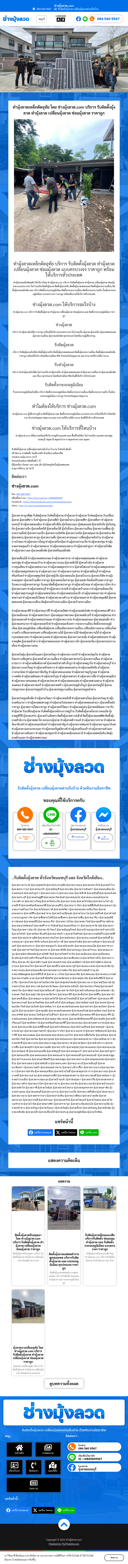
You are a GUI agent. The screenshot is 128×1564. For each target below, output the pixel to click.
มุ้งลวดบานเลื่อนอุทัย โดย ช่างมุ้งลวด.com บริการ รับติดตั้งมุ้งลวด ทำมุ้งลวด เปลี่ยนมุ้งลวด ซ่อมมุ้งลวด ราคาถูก (28, 1354)
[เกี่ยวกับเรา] (14, 1465)
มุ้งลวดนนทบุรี (78, 829)
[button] (4, 59)
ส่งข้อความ (103, 825)
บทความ (33, 1488)
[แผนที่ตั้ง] (53, 1465)
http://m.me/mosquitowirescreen (36, 505)
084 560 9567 (108, 18)
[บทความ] (33, 1483)
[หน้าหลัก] (19, 1447)
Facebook (83, 1466)
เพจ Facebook (78, 825)
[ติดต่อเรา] (33, 1465)
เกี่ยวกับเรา (14, 1470)
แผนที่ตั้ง (52, 1470)
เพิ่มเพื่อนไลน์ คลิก (51, 825)
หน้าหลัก (19, 1452)
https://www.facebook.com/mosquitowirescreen (47, 501)
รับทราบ (114, 1558)
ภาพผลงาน (48, 1452)
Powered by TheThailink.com (64, 1543)
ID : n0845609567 (51, 831)
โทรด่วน (25, 825)
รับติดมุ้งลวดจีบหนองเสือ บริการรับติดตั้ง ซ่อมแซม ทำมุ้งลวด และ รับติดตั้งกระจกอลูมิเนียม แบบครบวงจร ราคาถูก (99, 1242)
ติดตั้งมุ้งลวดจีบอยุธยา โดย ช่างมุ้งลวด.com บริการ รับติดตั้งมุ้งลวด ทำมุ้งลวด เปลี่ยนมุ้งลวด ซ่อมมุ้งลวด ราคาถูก (28, 1242)
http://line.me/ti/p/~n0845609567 (45, 497)
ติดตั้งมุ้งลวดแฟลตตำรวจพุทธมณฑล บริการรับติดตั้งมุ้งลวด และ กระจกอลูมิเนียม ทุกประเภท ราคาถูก (64, 1261)
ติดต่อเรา (33, 1470)
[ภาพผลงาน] (48, 1447)
